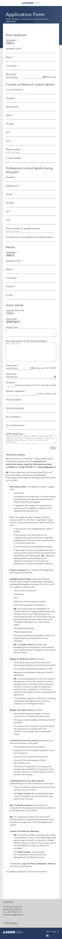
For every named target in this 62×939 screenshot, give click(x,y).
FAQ (37, 465)
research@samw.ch (47, 473)
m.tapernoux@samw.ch (13, 915)
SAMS (8, 19)
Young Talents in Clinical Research (34, 19)
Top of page (52, 932)
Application (11, 21)
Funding (15, 19)
